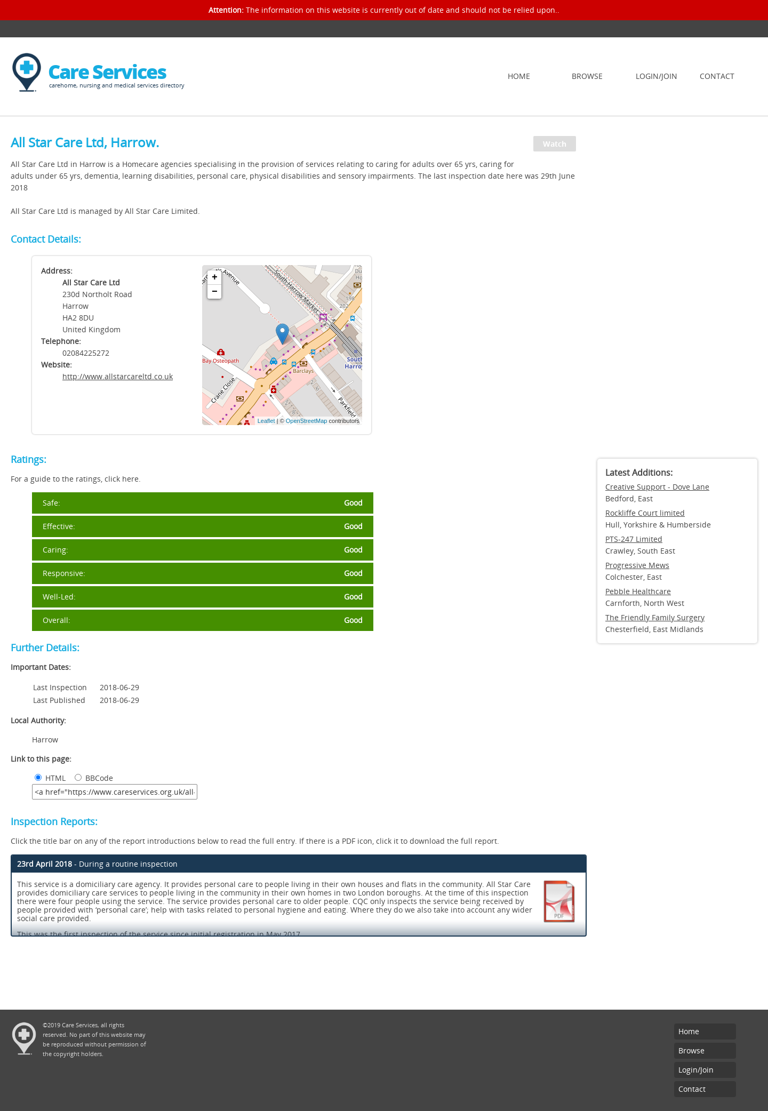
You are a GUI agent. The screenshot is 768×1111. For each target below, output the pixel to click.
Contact (717, 76)
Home (519, 76)
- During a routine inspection (97, 864)
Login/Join (656, 76)
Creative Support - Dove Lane (657, 487)
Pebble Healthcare (638, 591)
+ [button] (215, 277)
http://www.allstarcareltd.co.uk (117, 376)
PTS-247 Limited (633, 539)
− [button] (215, 291)
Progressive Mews (637, 565)
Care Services (107, 72)
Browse (587, 76)
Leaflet (266, 421)
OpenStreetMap (306, 421)
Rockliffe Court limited (645, 513)
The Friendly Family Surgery (655, 617)
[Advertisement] (677, 291)
